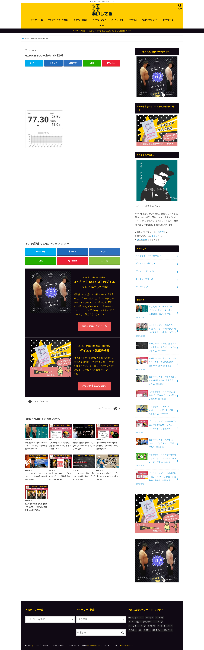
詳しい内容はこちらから (94, 326)
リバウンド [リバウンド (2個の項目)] (132, 630)
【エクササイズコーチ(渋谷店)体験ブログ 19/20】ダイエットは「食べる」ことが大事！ (156, 427)
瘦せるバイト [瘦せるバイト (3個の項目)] (157, 630)
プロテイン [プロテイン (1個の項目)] (152, 626)
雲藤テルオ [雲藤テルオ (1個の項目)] (168, 630)
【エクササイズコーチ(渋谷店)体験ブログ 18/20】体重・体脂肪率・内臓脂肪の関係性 (156, 478)
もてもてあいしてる (109, 645)
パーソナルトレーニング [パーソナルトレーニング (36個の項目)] (137, 626)
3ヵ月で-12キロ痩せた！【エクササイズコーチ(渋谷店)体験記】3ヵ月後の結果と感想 (156, 364)
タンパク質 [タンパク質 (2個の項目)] (149, 618)
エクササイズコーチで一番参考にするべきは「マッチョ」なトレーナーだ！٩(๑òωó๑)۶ (156, 460)
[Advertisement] (72, 88)
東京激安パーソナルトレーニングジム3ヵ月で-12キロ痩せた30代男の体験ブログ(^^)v (156, 312)
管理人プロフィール (150, 20)
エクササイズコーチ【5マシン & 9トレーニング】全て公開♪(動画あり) (155, 410)
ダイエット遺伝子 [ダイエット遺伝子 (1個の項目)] (134, 622)
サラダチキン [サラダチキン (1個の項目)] (133, 618)
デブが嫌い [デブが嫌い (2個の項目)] (147, 622)
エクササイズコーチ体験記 (58, 20)
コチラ (161, 232)
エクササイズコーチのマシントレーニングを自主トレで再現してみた (156, 443)
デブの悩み (133, 20)
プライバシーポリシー (77, 645)
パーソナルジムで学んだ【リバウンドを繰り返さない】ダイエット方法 (156, 347)
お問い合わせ (168, 20)
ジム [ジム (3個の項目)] (141, 618)
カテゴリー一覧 (37, 20)
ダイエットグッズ (99, 20)
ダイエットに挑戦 (80, 20)
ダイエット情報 (117, 20)
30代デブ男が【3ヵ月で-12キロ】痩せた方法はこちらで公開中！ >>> (103, 31)
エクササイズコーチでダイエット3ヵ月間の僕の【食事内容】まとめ (156, 380)
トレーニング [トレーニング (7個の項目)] (158, 622)
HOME (102, 26)
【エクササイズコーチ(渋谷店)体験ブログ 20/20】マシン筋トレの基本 (156, 395)
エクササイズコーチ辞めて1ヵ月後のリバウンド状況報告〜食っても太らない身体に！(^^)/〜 (156, 330)
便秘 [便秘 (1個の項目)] (140, 630)
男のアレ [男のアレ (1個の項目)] (147, 630)
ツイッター (142, 240)
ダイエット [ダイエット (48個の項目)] (159, 618)
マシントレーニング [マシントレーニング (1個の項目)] (165, 626)
